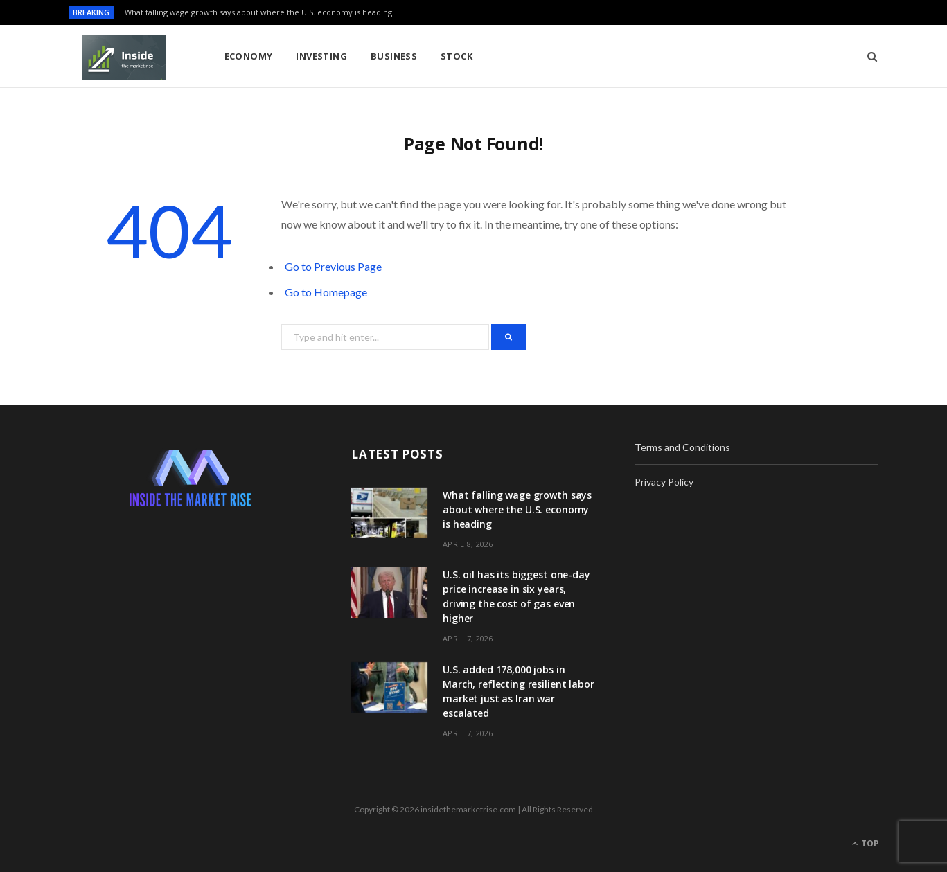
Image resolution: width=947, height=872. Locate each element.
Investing (321, 56)
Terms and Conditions (682, 447)
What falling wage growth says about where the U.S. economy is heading (258, 12)
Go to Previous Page (333, 266)
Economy (248, 56)
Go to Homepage (326, 292)
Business (394, 56)
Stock (456, 56)
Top (865, 843)
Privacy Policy (664, 482)
